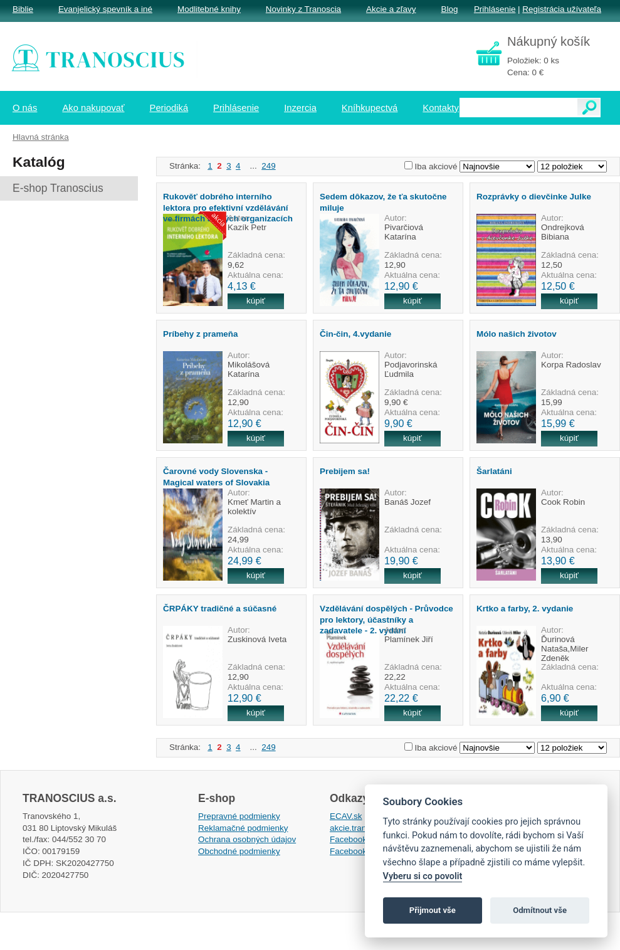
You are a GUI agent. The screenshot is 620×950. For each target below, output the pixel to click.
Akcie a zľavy (391, 9)
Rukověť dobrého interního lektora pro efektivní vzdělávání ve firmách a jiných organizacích (228, 207)
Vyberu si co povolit (423, 876)
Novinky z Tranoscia (303, 9)
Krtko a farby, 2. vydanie (524, 608)
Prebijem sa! (345, 471)
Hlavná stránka (41, 137)
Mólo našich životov (516, 334)
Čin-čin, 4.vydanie (355, 334)
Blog (449, 9)
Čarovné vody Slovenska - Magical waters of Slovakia (216, 477)
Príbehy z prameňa (200, 334)
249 (268, 166)
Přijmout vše (432, 910)
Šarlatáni (494, 471)
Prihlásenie (494, 9)
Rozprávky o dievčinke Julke (533, 196)
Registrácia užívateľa (561, 9)
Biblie (23, 9)
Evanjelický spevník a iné (105, 9)
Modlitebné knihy (209, 9)
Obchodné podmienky (239, 851)
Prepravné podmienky (239, 816)
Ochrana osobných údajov (247, 839)
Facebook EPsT (360, 851)
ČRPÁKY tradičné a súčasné (219, 608)
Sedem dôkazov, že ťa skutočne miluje (383, 202)
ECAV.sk (346, 816)
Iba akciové (436, 166)
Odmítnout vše (540, 910)
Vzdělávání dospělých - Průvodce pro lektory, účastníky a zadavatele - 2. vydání (386, 619)
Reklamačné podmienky (243, 828)
